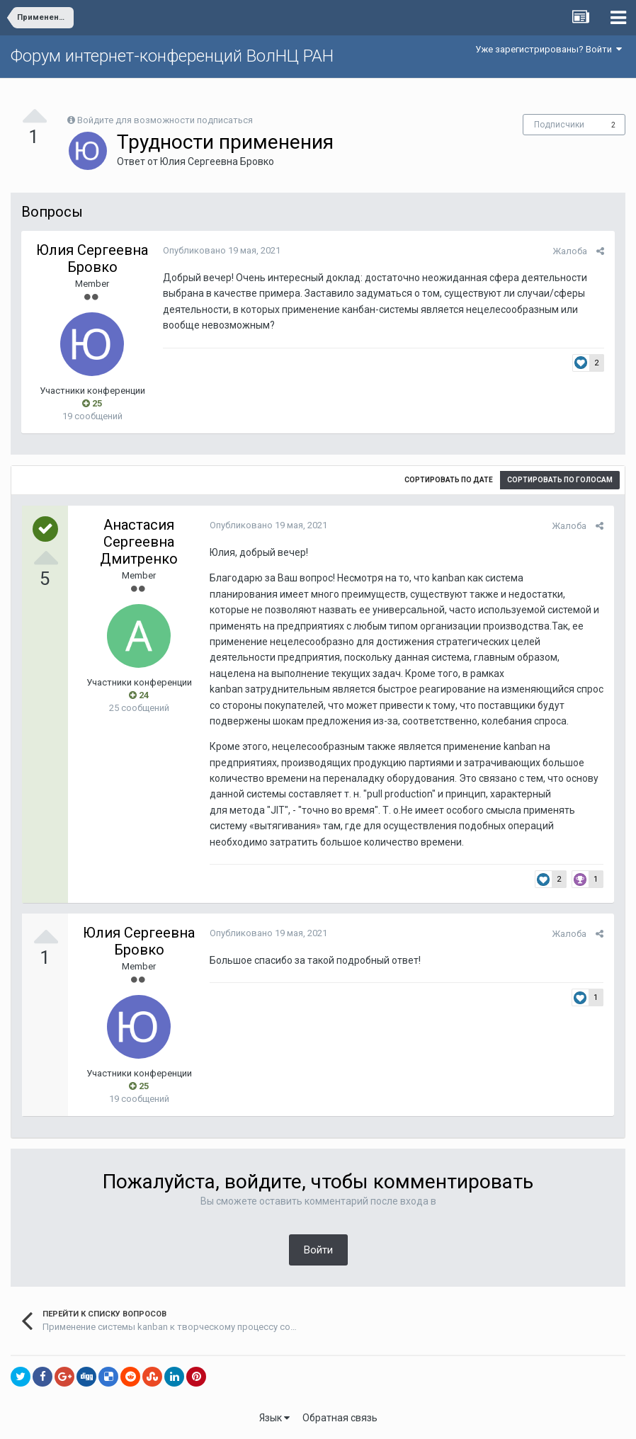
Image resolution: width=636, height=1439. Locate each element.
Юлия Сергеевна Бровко (217, 161)
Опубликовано (221, 250)
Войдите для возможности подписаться (165, 120)
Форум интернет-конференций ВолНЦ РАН (172, 56)
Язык (274, 1417)
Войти (318, 1250)
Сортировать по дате (448, 480)
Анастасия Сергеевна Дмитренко (139, 541)
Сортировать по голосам (560, 480)
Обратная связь (339, 1417)
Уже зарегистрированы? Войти (548, 49)
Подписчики (559, 125)
